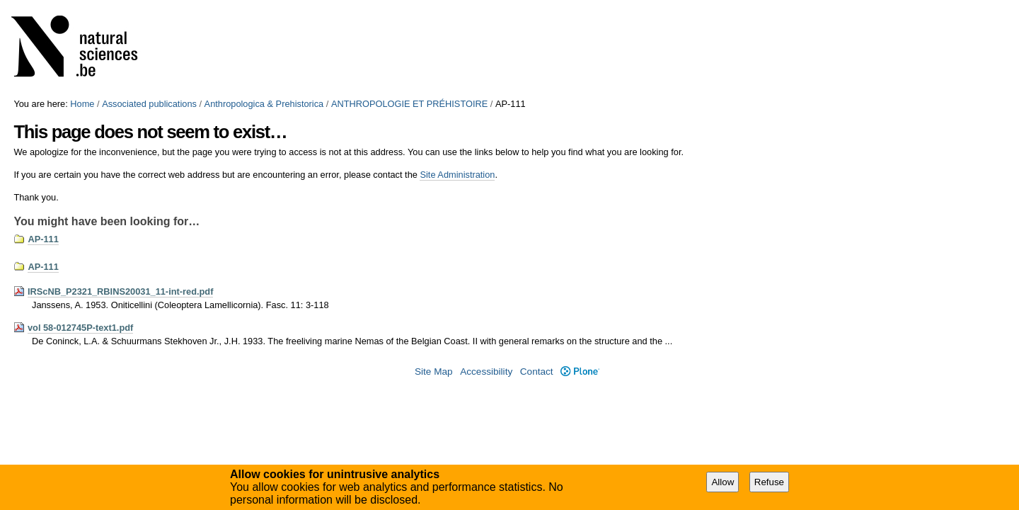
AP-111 (43, 239)
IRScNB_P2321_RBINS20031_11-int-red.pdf (120, 291)
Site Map (434, 371)
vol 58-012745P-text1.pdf (80, 327)
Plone (580, 371)
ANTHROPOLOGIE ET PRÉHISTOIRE (409, 103)
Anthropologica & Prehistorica (264, 103)
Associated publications (149, 103)
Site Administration (457, 174)
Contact (536, 371)
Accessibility (486, 371)
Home (82, 103)
